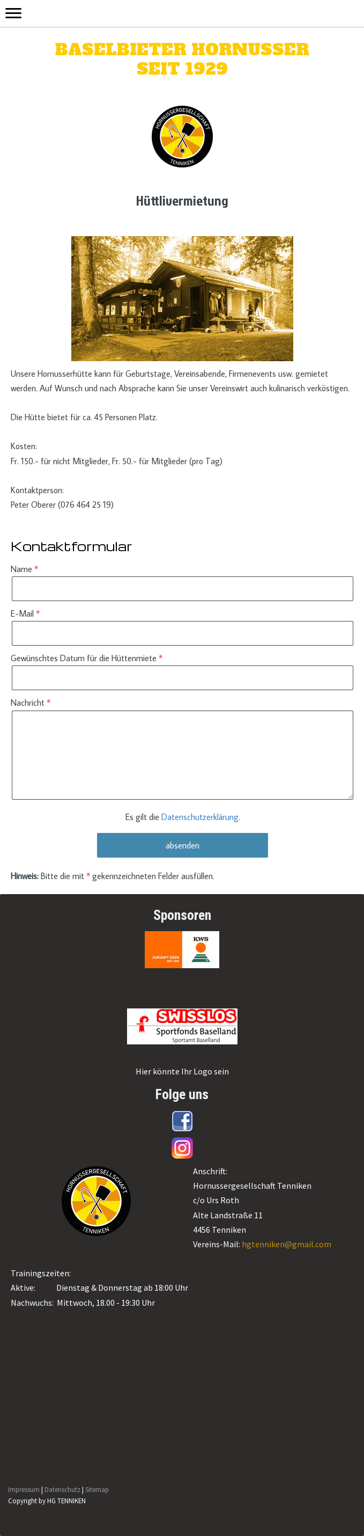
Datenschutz (62, 1489)
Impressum (24, 1489)
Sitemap (97, 1489)
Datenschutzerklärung (200, 816)
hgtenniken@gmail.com (286, 1244)
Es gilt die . (182, 816)
